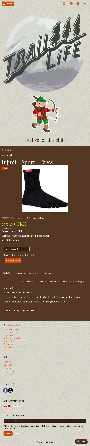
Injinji (9, 155)
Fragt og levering (11, 332)
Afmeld (17, 433)
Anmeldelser (21, 273)
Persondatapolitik (11, 329)
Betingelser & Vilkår (12, 338)
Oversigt (7, 347)
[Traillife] (45, 52)
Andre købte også (76, 281)
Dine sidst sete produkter (56, 281)
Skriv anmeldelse (36, 218)
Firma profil (9, 335)
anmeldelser (20, 218)
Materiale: (47, 273)
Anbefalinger (27, 281)
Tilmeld (8, 433)
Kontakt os (8, 344)
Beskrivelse (8, 273)
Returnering (9, 341)
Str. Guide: (33, 273)
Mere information (10, 240)
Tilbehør (39, 281)
